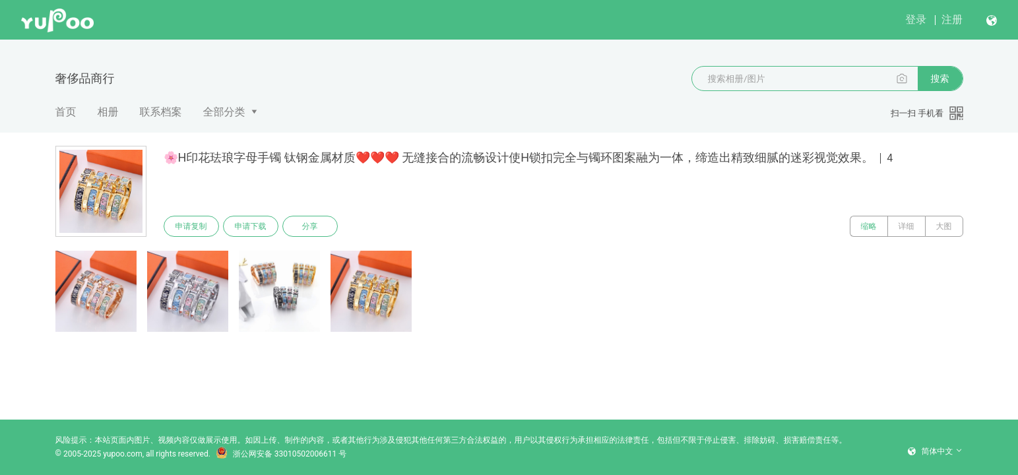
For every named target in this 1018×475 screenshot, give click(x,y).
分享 (310, 226)
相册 (108, 112)
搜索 (940, 78)
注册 (952, 19)
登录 (915, 19)
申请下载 (251, 226)
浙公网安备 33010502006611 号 (281, 454)
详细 (906, 226)
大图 (944, 226)
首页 (66, 112)
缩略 (869, 226)
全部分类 (224, 112)
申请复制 (191, 226)
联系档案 (161, 112)
